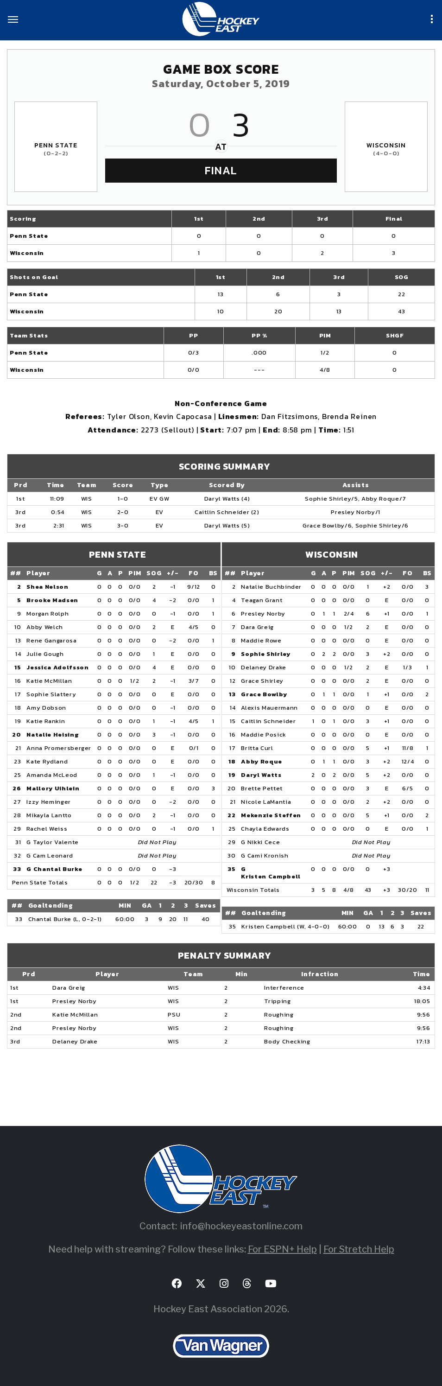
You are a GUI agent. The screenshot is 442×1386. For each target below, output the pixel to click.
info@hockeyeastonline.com (241, 1226)
